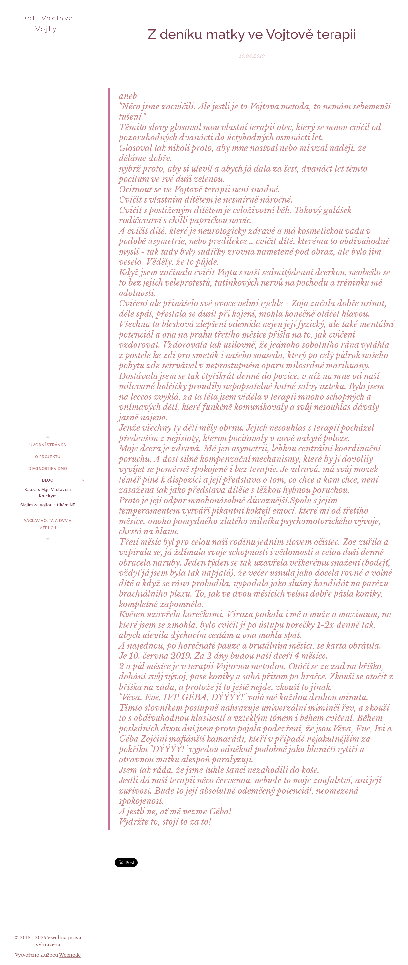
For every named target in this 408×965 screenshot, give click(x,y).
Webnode (70, 955)
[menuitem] (48, 445)
